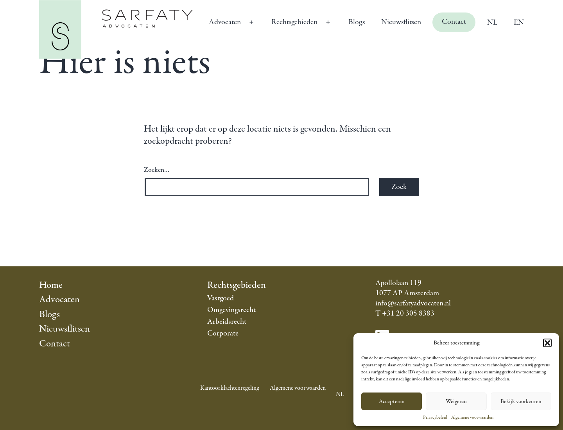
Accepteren (392, 401)
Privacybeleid (435, 417)
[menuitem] (492, 22)
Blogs (356, 22)
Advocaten (225, 22)
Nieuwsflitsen (401, 22)
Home (51, 285)
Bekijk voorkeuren (520, 401)
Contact (454, 21)
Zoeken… (156, 170)
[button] (547, 343)
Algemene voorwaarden (472, 417)
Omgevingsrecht (231, 310)
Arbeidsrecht (226, 321)
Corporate (222, 333)
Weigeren (456, 401)
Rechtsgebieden (294, 22)
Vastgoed (220, 298)
